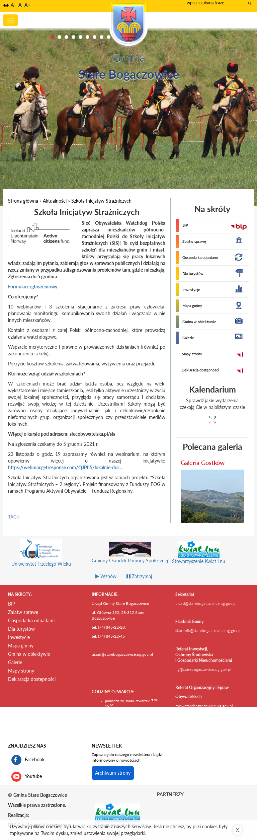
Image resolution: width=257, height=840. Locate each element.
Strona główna (23, 201)
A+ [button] (27, 5)
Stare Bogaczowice (128, 74)
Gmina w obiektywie (199, 322)
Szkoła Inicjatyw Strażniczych (101, 201)
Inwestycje (191, 289)
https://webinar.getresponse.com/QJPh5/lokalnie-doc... (65, 467)
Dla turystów (192, 273)
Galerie (188, 338)
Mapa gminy (192, 305)
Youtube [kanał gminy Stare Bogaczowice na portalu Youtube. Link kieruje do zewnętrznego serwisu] (26, 777)
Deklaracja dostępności (200, 370)
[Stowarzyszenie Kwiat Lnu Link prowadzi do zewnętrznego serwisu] (117, 812)
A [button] (20, 5)
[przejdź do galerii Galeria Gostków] (212, 496)
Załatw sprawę (194, 241)
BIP (185, 225)
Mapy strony (192, 354)
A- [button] (13, 5)
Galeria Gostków (203, 462)
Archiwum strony (113, 773)
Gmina (128, 57)
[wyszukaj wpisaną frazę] (250, 3)
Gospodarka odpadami (200, 257)
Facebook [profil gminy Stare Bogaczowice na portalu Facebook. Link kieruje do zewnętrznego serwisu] (28, 760)
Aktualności (55, 201)
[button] (6, 5)
